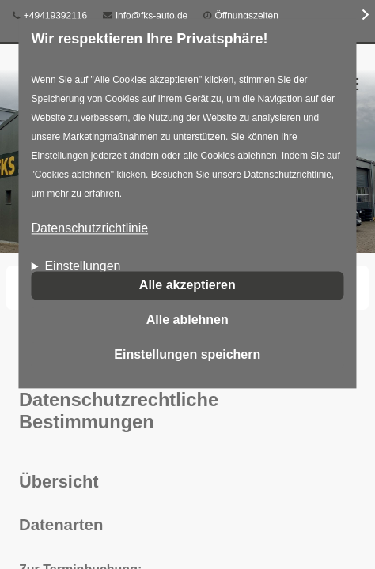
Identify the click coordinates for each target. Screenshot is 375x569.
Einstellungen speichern (187, 354)
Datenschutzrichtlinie (89, 229)
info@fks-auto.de (145, 15)
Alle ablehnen (187, 319)
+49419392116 (50, 15)
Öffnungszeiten (246, 15)
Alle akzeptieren (187, 285)
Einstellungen (82, 266)
